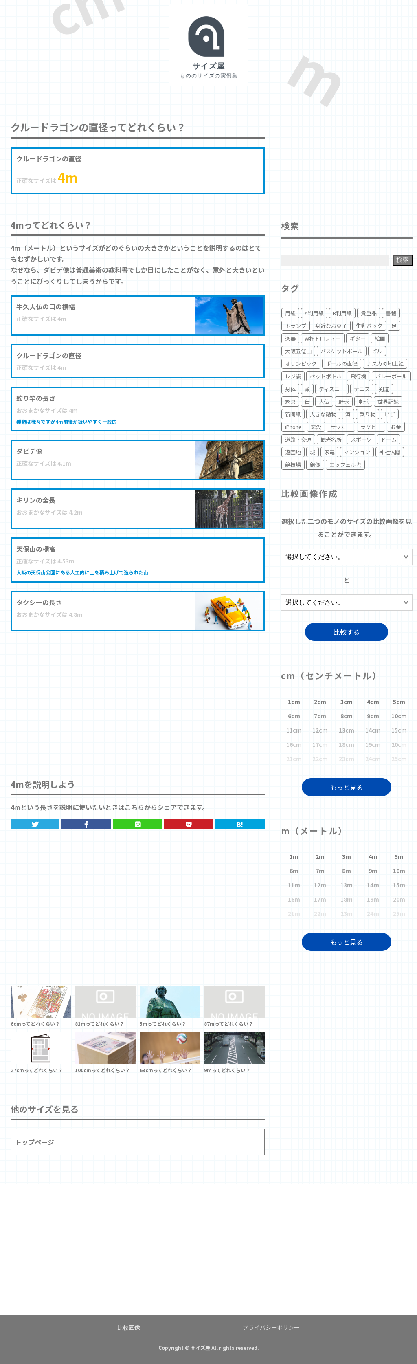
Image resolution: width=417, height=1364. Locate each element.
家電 (329, 452)
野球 (343, 401)
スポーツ (361, 439)
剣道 (384, 389)
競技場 (293, 465)
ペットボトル (326, 376)
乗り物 (367, 414)
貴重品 (369, 313)
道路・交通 (298, 439)
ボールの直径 (342, 363)
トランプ (295, 326)
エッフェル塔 (345, 465)
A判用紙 (314, 313)
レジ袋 (293, 376)
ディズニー (332, 389)
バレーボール (391, 376)
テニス (362, 389)
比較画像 (128, 1327)
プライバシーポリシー (271, 1327)
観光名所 (331, 439)
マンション (357, 452)
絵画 (380, 338)
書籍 (391, 313)
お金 (396, 427)
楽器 (290, 338)
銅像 (315, 465)
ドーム (389, 439)
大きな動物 (323, 414)
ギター (358, 338)
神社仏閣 (389, 452)
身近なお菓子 (331, 326)
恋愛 (316, 427)
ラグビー (371, 427)
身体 (290, 389)
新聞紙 (293, 414)
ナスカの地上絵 (385, 363)
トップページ (34, 1142)
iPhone (293, 427)
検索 (402, 259)
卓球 (363, 401)
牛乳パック (369, 326)
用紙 (290, 313)
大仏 (324, 401)
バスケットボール (341, 351)
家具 (290, 401)
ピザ (389, 414)
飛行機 (359, 376)
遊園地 (293, 452)
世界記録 (388, 401)
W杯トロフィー (323, 338)
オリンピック (301, 363)
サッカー (340, 427)
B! (240, 824)
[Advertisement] (138, 697)
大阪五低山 (298, 351)
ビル (377, 351)
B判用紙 (342, 313)
